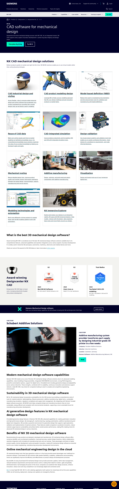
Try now (109, 14)
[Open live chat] (114, 484)
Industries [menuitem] (31, 9)
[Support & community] (91, 3)
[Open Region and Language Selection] (74, 3)
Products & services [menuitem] (12, 9)
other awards (51, 248)
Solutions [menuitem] (23, 9)
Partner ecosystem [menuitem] (42, 9)
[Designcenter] (21, 19)
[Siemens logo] (12, 3)
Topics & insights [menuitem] (55, 9)
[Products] (13, 19)
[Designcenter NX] (32, 19)
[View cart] (103, 3)
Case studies (75, 14)
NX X (8, 470)
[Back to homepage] (8, 19)
